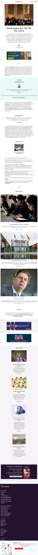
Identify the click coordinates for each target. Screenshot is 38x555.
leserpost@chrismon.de (16, 315)
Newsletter (3, 490)
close (37, 541)
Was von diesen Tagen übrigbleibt (19, 152)
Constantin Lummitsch (19, 266)
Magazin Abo (3, 529)
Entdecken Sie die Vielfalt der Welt (19, 447)
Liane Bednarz (15, 303)
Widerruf (2, 525)
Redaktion (3, 539)
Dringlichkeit (11, 108)
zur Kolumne (19, 92)
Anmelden (36, 1)
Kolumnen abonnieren (6, 497)
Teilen (19, 63)
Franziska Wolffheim (18, 401)
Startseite (12, 3)
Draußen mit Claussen (9, 182)
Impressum (3, 520)
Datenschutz (3, 521)
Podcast (3, 492)
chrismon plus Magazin (6, 501)
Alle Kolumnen (15, 3)
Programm (6, 179)
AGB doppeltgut (4, 524)
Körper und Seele (4, 511)
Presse (2, 534)
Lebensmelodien (12, 66)
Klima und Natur (4, 510)
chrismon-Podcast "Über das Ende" (19, 417)
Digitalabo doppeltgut (6, 499)
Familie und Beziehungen (6, 506)
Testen (33, 1)
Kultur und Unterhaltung (6, 513)
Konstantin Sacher (19, 431)
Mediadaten (3, 532)
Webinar (3, 494)
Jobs (2, 535)
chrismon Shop (4, 531)
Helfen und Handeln (5, 508)
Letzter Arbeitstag (19, 389)
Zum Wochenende (5, 496)
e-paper (2, 502)
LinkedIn (20, 316)
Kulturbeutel (19, 3)
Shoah (27, 127)
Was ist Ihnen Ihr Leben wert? (19, 419)
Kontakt (2, 522)
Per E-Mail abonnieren (22, 97)
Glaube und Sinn (4, 507)
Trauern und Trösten (5, 515)
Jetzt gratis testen (19, 548)
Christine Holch (18, 229)
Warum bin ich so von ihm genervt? (19, 365)
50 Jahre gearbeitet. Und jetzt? (19, 392)
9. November (7, 104)
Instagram (31, 315)
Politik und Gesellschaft (5, 514)
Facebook (15, 316)
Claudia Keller (19, 303)
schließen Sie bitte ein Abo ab (24, 314)
